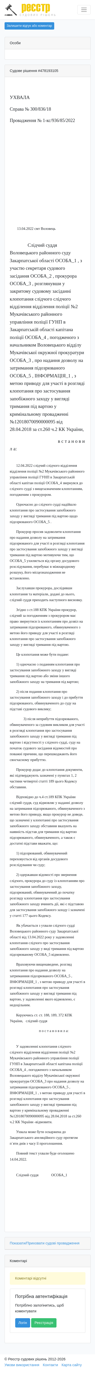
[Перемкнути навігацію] (84, 9)
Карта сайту (72, 1365)
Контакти (50, 1365)
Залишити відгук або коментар (29, 26)
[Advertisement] (47, 176)
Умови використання (22, 1365)
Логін (22, 1323)
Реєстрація (43, 1323)
